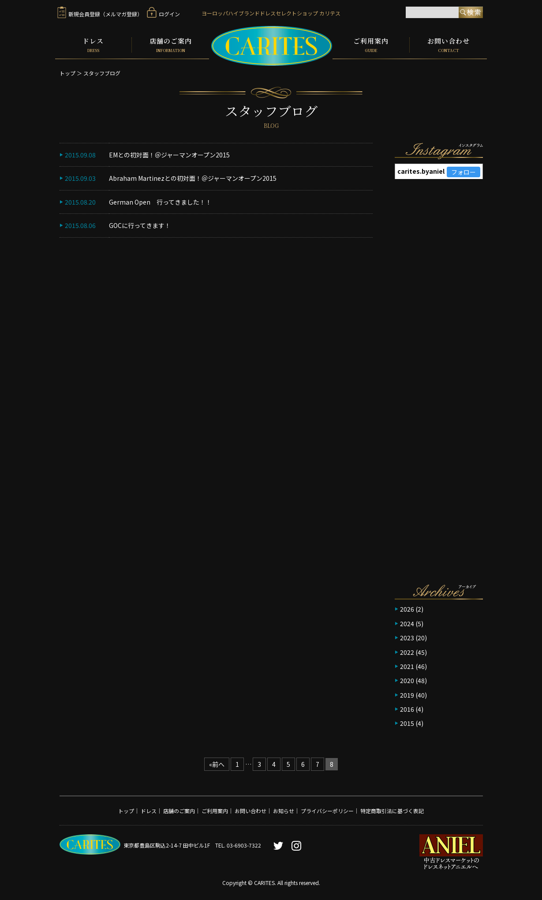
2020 (407, 680)
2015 (407, 723)
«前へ (216, 763)
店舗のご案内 (170, 44)
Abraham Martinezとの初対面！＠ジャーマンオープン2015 (193, 178)
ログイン (163, 14)
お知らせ (283, 810)
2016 (407, 709)
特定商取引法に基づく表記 (392, 810)
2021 (407, 666)
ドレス (93, 44)
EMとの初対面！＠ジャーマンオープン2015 (169, 154)
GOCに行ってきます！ (140, 225)
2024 (407, 623)
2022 (407, 651)
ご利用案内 (371, 44)
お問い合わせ (448, 44)
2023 (407, 637)
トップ (67, 73)
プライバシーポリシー (327, 810)
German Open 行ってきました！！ (160, 201)
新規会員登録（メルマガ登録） (99, 14)
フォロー (463, 172)
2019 (407, 694)
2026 (407, 609)
